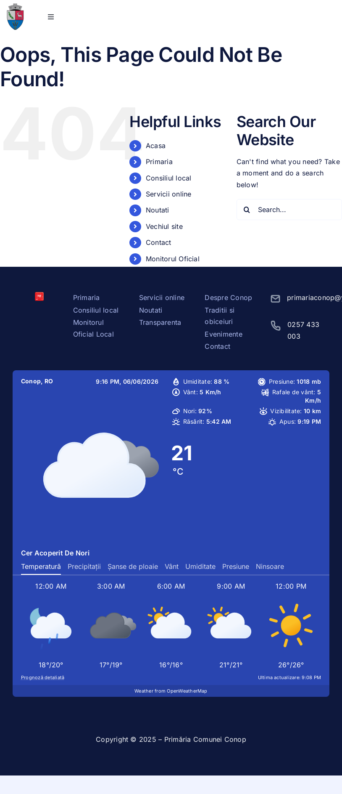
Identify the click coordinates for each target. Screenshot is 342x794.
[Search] (247, 209)
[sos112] (39, 295)
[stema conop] (15, 7)
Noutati (157, 210)
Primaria (159, 161)
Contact (158, 242)
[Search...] (289, 209)
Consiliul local (169, 178)
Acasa (156, 145)
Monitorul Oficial (173, 259)
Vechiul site (164, 226)
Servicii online (169, 194)
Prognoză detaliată (42, 677)
